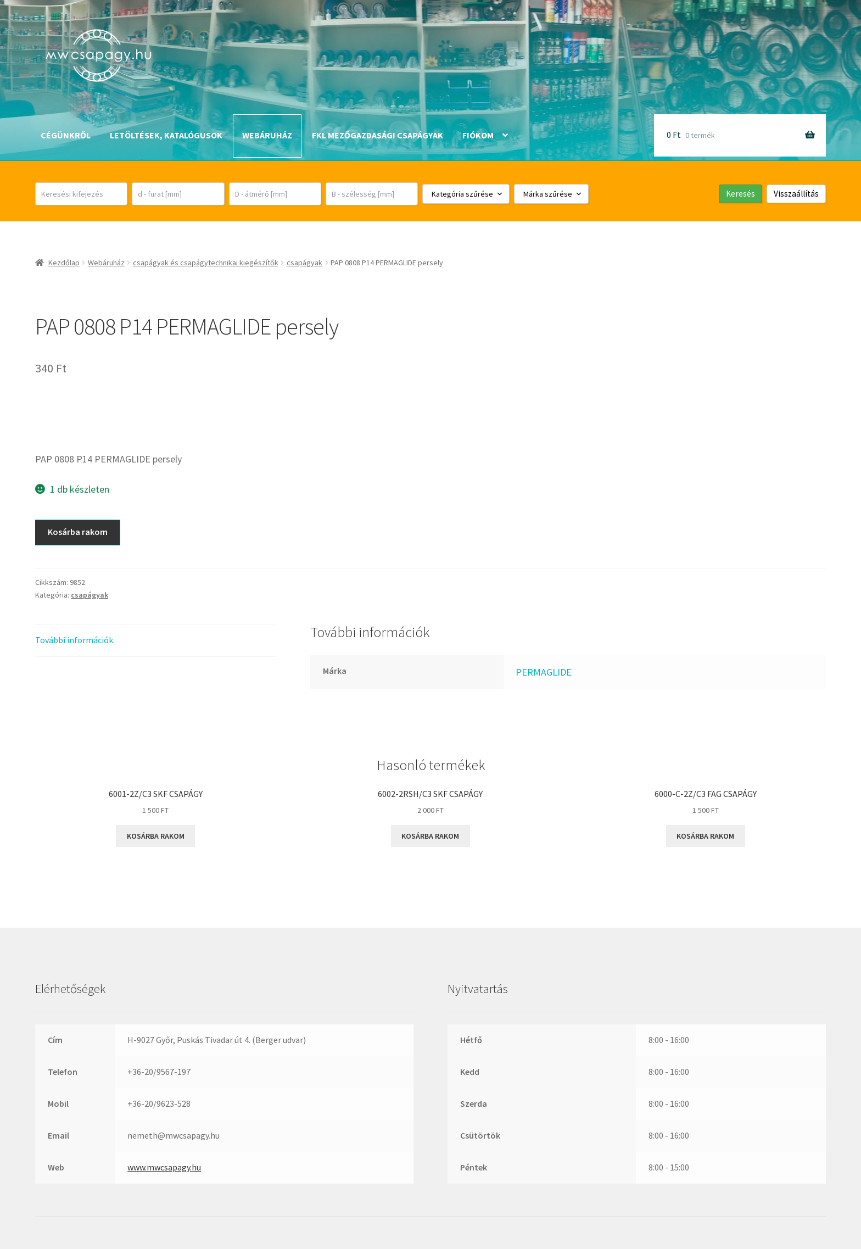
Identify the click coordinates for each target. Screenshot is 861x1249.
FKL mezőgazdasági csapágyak (377, 135)
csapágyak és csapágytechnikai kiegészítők (205, 262)
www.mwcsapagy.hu (164, 1167)
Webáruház (267, 135)
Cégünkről (66, 135)
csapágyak (304, 262)
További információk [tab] (74, 639)
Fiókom (478, 135)
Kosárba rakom (78, 531)
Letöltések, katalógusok (166, 135)
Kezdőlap (64, 262)
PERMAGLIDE (544, 672)
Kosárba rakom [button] (156, 836)
